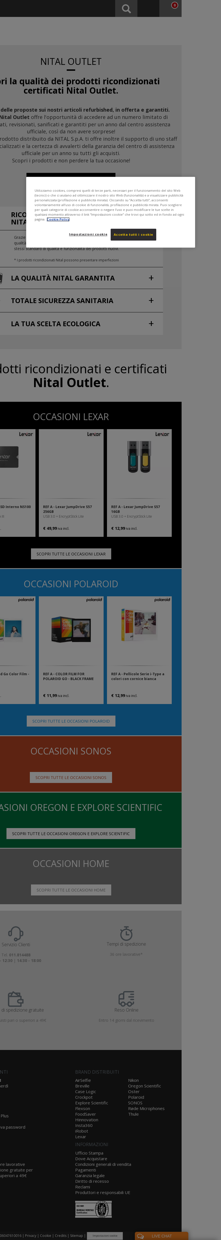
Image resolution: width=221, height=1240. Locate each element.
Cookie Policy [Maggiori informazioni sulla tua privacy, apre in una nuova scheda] (58, 219)
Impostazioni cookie (88, 234)
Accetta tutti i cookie (133, 234)
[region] (110, 212)
